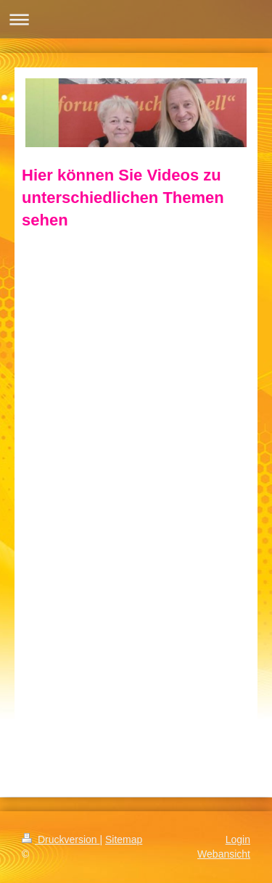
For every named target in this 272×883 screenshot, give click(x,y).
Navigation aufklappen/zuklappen (136, 19)
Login (238, 839)
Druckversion (60, 839)
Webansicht (223, 854)
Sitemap (123, 839)
